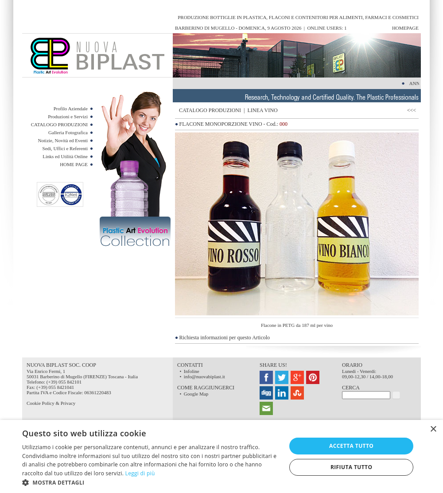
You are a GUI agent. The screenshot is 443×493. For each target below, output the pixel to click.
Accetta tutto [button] (351, 446)
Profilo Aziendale (71, 108)
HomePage (405, 28)
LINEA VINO (262, 110)
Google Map (196, 393)
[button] (150, 482)
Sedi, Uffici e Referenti (65, 148)
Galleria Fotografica (68, 132)
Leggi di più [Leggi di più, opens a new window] (140, 473)
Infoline (191, 371)
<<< (413, 110)
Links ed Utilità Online (65, 156)
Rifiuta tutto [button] (351, 467)
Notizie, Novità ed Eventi (63, 140)
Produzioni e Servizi (68, 116)
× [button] (433, 429)
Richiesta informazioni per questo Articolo (224, 337)
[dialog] (221, 456)
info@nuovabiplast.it (204, 376)
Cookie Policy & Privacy (51, 403)
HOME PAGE (74, 164)
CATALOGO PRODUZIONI (59, 124)
